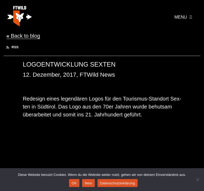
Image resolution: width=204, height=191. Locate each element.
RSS (12, 47)
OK (74, 183)
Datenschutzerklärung (117, 183)
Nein (88, 183)
